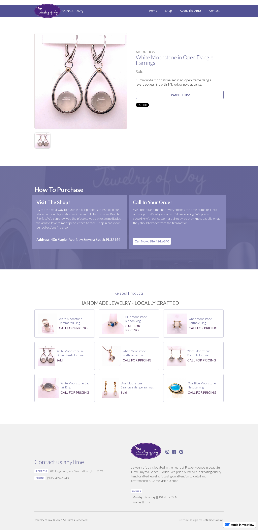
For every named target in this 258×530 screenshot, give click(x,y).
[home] (58, 11)
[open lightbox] (80, 81)
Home (153, 10)
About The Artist (190, 10)
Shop (168, 10)
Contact (214, 10)
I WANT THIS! (179, 95)
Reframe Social (212, 520)
